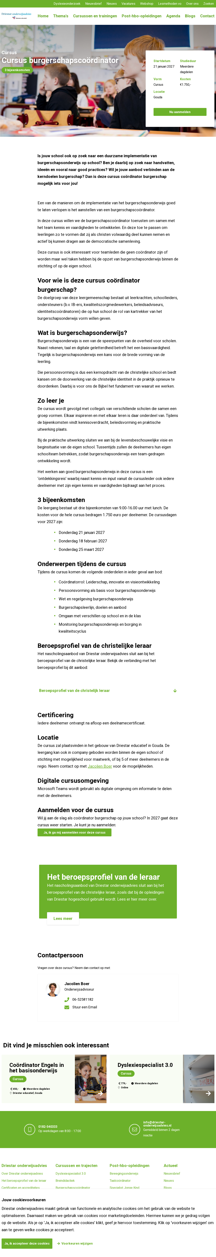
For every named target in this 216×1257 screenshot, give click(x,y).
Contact (207, 16)
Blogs (190, 16)
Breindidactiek (65, 1180)
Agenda (173, 16)
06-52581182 (82, 999)
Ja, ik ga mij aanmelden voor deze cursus (74, 832)
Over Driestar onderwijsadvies (22, 1173)
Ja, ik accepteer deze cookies (27, 1243)
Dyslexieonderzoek (67, 3)
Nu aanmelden (180, 112)
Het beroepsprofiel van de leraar (24, 1180)
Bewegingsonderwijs (124, 1173)
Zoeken (208, 3)
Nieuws (112, 3)
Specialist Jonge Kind (124, 1187)
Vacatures (128, 3)
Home (43, 16)
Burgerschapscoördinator (73, 1187)
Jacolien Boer (100, 766)
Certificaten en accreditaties (21, 1187)
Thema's (60, 16)
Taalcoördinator (120, 1180)
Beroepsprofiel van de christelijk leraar (74, 691)
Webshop (146, 3)
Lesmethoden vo (169, 3)
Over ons (192, 3)
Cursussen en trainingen (95, 16)
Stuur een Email (84, 1007)
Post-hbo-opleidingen (141, 16)
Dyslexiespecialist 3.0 (71, 1173)
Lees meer (63, 918)
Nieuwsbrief (93, 3)
